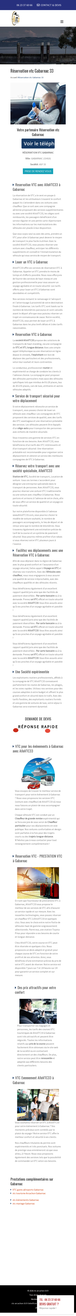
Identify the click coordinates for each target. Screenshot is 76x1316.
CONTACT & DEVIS (51, 5)
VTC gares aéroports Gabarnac (28, 1189)
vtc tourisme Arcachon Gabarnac (29, 1193)
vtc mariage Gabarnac (24, 1203)
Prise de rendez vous (38, 171)
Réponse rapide (38, 726)
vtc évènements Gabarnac (26, 1199)
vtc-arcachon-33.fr (41, 1290)
